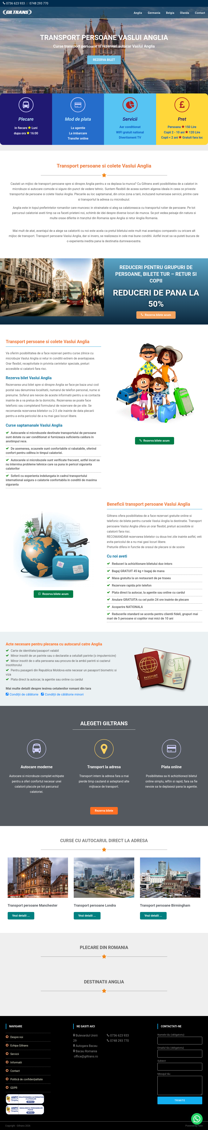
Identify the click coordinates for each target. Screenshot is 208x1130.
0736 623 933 (14, 3)
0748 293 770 (38, 3)
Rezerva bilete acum (156, 315)
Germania (154, 12)
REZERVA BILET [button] (104, 61)
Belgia (170, 12)
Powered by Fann (194, 1125)
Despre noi (14, 1037)
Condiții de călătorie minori (62, 694)
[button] (197, 1119)
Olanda (184, 12)
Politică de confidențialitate (24, 1079)
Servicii (12, 1054)
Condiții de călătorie (22, 694)
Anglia (138, 12)
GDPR (11, 1087)
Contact (200, 12)
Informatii (14, 1062)
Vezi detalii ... (21, 915)
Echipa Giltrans (17, 1045)
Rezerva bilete (104, 810)
